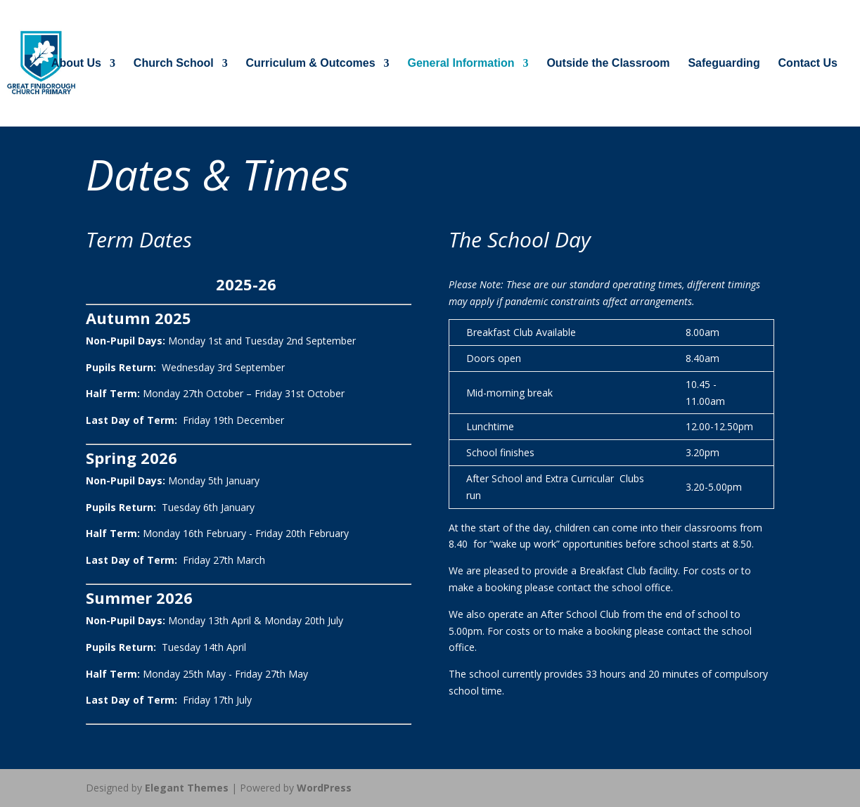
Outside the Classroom (607, 63)
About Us (76, 63)
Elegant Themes (187, 787)
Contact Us (807, 63)
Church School (174, 63)
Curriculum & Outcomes (311, 63)
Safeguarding (723, 63)
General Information (460, 63)
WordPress (324, 787)
